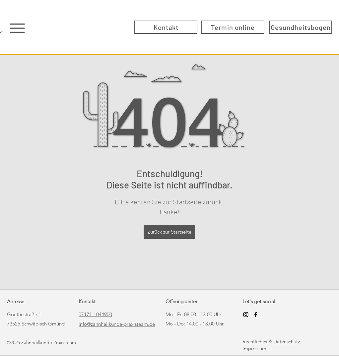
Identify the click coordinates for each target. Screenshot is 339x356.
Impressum (254, 348)
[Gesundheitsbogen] (300, 27)
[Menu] (17, 28)
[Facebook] (255, 314)
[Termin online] (232, 27)
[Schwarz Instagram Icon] (245, 314)
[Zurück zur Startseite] (169, 232)
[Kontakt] (165, 27)
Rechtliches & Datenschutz (271, 341)
